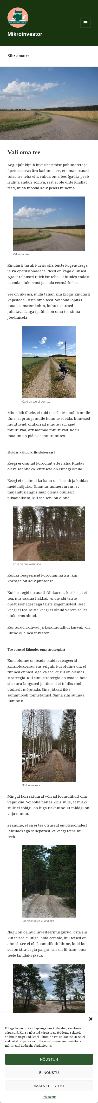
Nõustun (49, 1059)
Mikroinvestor (24, 34)
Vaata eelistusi (49, 1086)
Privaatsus (49, 1097)
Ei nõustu (49, 1072)
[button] (90, 1019)
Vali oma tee (23, 152)
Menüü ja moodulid (86, 27)
